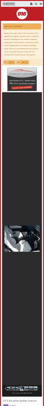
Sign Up (24, 62)
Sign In (11, 62)
